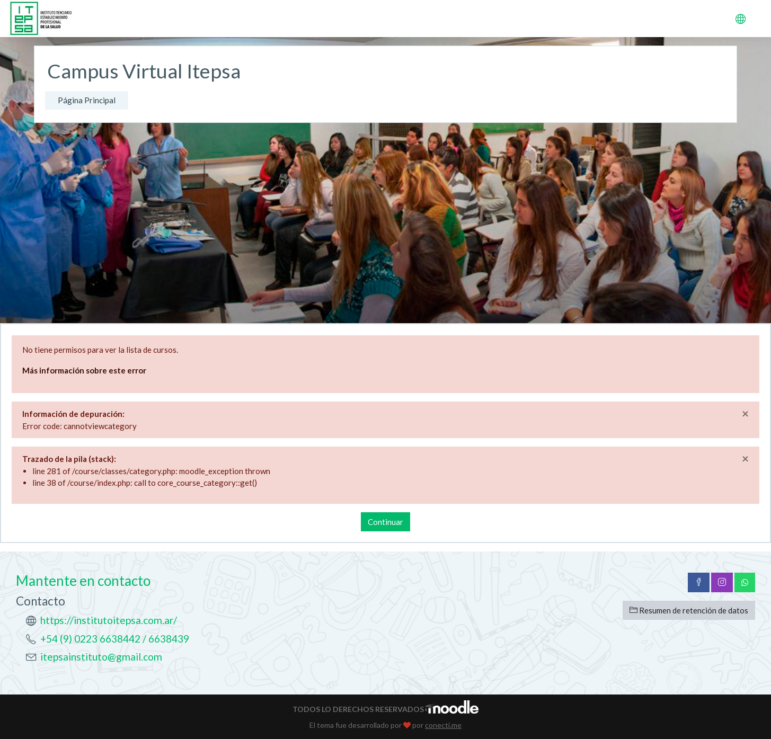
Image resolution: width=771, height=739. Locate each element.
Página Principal (87, 100)
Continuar (385, 522)
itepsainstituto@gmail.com (101, 657)
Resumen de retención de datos (689, 610)
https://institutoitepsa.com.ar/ (108, 620)
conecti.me (443, 724)
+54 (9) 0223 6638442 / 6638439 (114, 639)
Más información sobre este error (84, 370)
